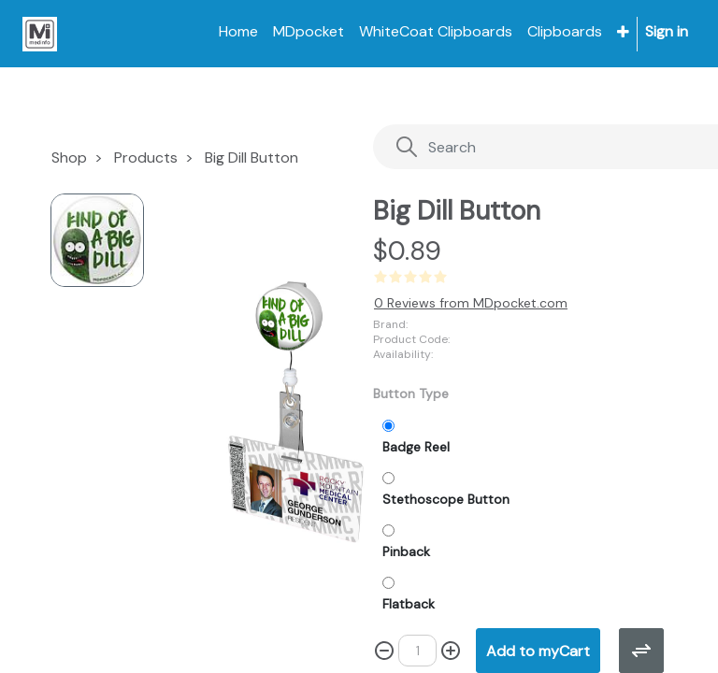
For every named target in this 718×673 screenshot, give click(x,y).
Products (146, 157)
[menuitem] (238, 32)
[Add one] (450, 650)
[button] (623, 32)
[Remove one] (384, 650)
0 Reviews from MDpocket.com (470, 302)
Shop (69, 157)
